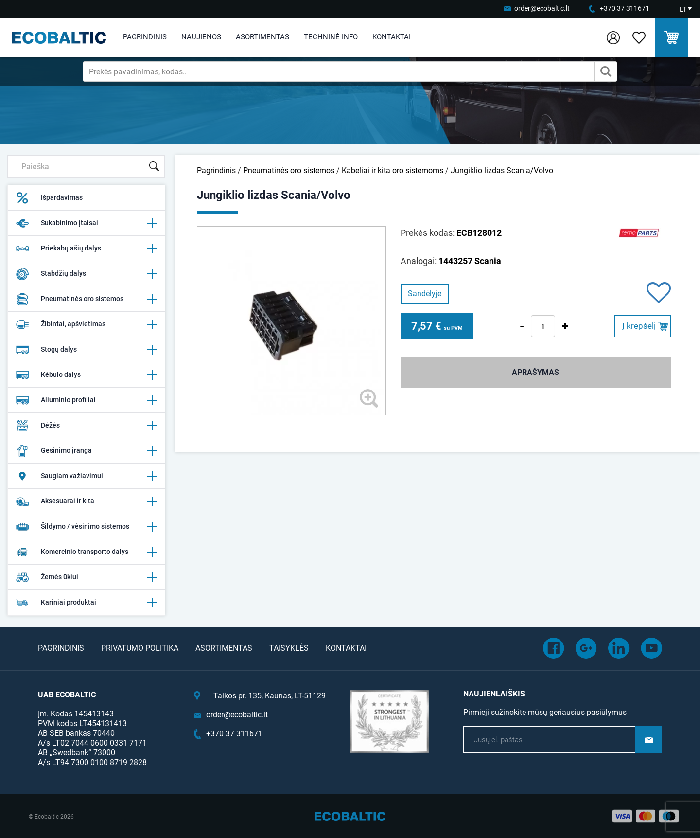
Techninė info (331, 37)
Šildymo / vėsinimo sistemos (86, 527)
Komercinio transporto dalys (86, 552)
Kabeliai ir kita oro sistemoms (393, 170)
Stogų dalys (86, 350)
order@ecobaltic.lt (542, 8)
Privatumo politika (139, 648)
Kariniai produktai (86, 602)
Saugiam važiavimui (86, 476)
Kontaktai (391, 37)
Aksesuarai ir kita (86, 501)
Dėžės (86, 425)
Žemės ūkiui (86, 577)
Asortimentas (262, 37)
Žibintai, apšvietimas (86, 324)
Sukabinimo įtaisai (86, 223)
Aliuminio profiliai (86, 400)
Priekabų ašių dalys (86, 248)
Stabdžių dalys (86, 274)
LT (683, 9)
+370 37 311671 (624, 8)
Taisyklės (289, 648)
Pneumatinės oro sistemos (86, 299)
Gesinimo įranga (86, 451)
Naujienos (201, 37)
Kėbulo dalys (86, 375)
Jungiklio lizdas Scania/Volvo (502, 170)
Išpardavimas (49, 198)
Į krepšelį (639, 326)
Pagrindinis (145, 37)
